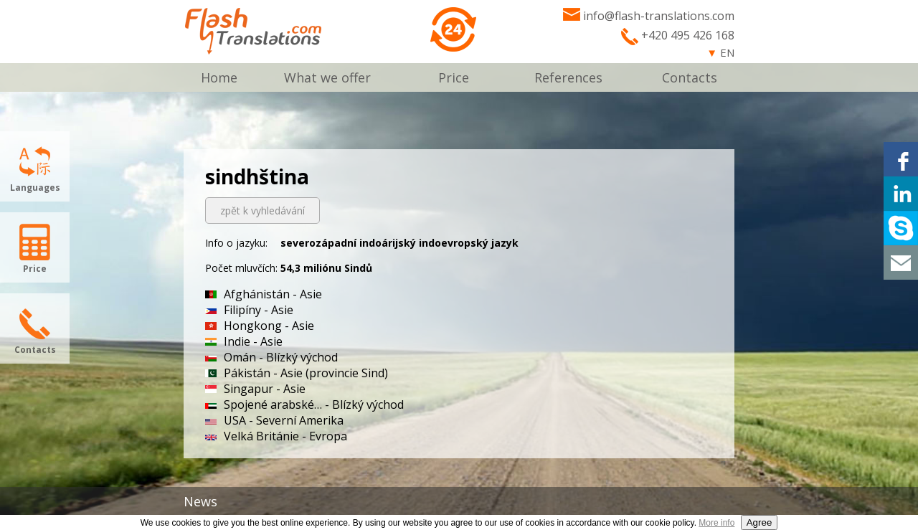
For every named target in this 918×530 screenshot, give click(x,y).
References (568, 77)
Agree (759, 522)
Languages (35, 187)
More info (716, 523)
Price (453, 77)
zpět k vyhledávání (262, 210)
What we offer (327, 77)
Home (219, 77)
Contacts (689, 77)
